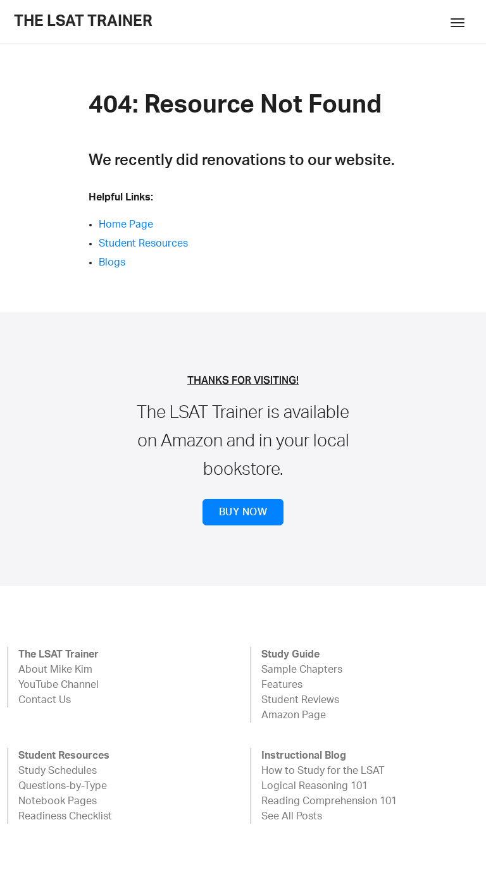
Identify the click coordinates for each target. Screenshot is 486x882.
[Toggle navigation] (457, 21)
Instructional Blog (303, 755)
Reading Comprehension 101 (329, 801)
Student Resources (143, 243)
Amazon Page (293, 715)
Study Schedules (57, 771)
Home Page (126, 224)
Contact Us (44, 700)
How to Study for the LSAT (323, 771)
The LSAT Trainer (83, 21)
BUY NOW (243, 512)
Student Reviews (300, 700)
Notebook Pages (57, 801)
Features (281, 685)
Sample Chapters (301, 670)
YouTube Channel (58, 685)
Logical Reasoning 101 (314, 786)
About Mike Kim (55, 670)
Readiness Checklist (65, 816)
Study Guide (290, 654)
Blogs (112, 262)
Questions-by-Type (62, 786)
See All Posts (291, 816)
